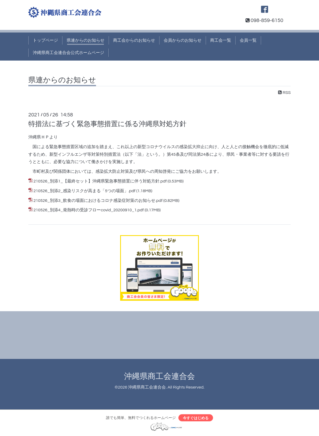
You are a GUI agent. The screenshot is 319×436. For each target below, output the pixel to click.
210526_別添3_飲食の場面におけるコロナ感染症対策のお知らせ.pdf (97, 200)
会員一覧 (248, 40)
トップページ (45, 40)
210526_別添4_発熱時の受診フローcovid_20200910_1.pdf (88, 210)
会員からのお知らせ (182, 40)
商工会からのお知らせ (134, 40)
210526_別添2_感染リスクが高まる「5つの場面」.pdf (84, 191)
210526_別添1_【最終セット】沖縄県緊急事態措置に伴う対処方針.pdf (100, 181)
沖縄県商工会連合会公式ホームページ (68, 53)
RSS (284, 92)
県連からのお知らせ (85, 40)
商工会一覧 (220, 40)
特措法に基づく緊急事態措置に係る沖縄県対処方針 (107, 124)
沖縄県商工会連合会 (159, 376)
